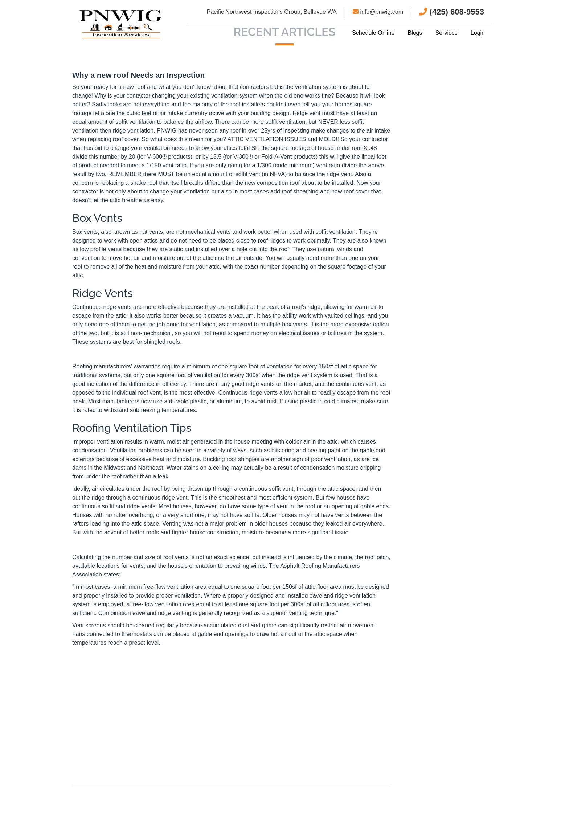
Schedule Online (373, 33)
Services (446, 33)
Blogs (415, 33)
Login (478, 33)
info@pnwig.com (378, 12)
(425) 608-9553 (451, 11)
